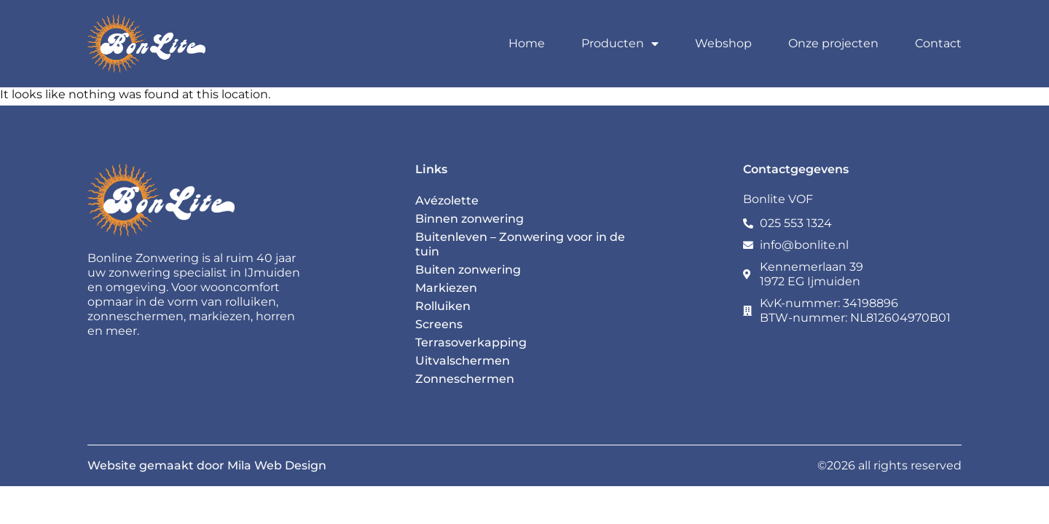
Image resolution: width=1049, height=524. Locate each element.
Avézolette (447, 200)
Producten (620, 43)
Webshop (723, 43)
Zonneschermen (464, 379)
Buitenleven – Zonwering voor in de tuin (520, 244)
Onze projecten (833, 43)
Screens (439, 324)
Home (526, 43)
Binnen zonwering (469, 219)
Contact (938, 43)
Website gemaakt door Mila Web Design (206, 465)
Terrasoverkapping (471, 342)
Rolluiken (443, 306)
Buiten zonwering (468, 270)
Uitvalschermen (462, 361)
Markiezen (446, 288)
